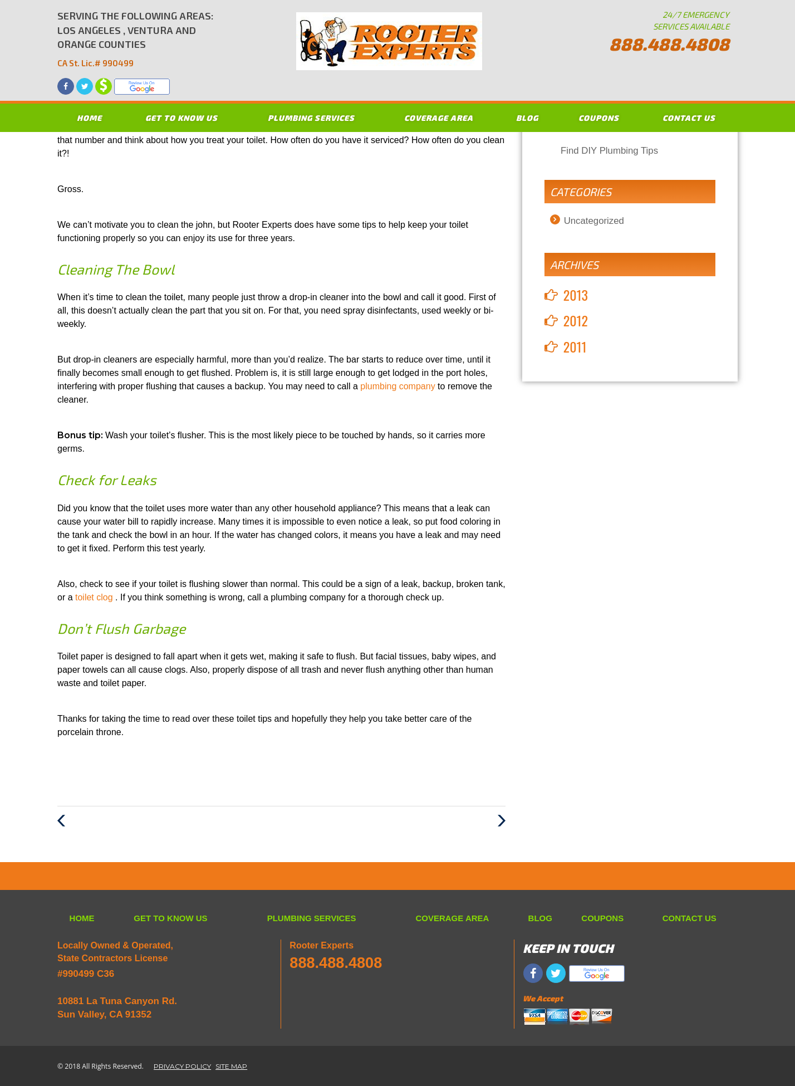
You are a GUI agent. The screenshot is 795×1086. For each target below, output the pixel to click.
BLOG (527, 118)
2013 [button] (575, 295)
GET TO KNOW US (181, 118)
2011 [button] (575, 346)
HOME (89, 118)
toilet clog (95, 597)
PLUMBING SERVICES (311, 118)
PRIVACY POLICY (182, 1066)
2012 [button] (575, 320)
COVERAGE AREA (438, 118)
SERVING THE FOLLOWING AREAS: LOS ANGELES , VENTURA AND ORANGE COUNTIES (135, 39)
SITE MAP (231, 1066)
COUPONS (598, 118)
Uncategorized (594, 221)
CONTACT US (688, 118)
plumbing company (399, 386)
